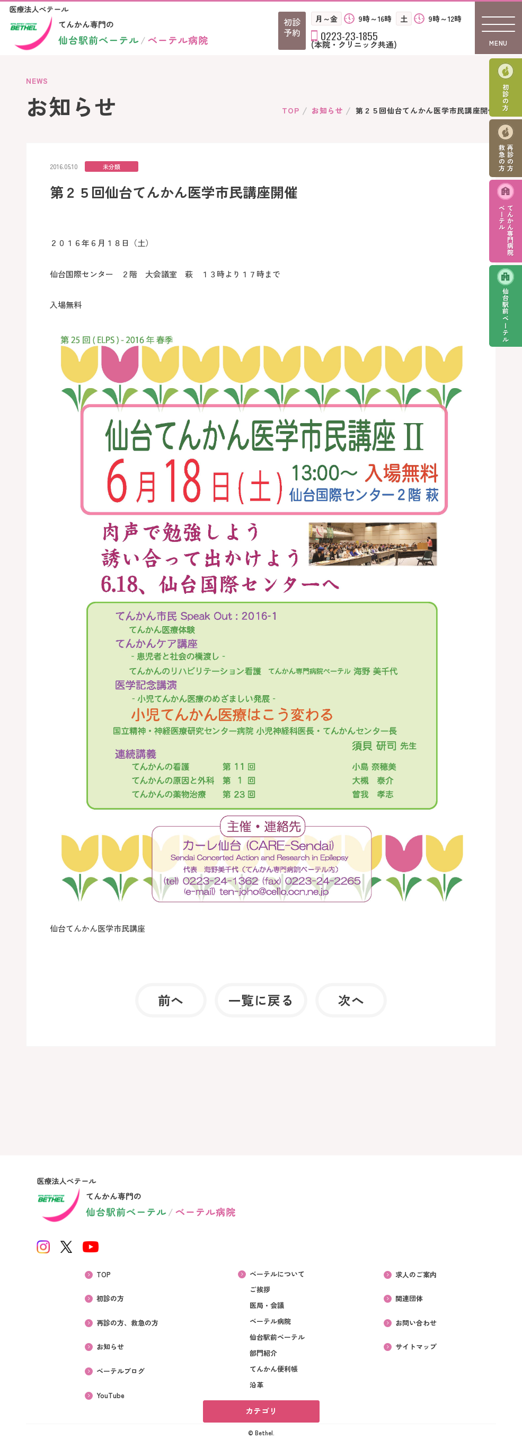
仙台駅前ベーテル (505, 317)
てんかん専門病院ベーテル (506, 231)
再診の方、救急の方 (127, 1321)
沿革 (256, 1385)
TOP (290, 110)
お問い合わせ (416, 1321)
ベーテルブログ (120, 1367)
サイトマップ (416, 1344)
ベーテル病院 (270, 1321)
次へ (351, 1000)
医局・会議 (267, 1305)
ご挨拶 (260, 1289)
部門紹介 (263, 1353)
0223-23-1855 (349, 36)
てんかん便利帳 (274, 1369)
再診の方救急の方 (506, 158)
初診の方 (505, 97)
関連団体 (409, 1297)
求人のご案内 (416, 1274)
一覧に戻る (261, 1000)
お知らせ (327, 110)
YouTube (110, 1391)
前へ (171, 1000)
